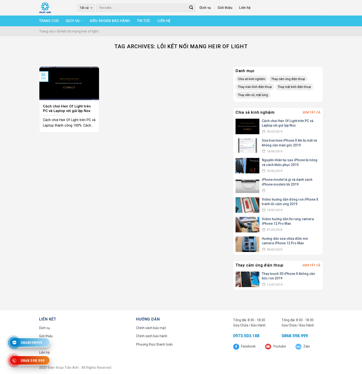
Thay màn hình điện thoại (255, 87)
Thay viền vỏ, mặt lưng (253, 95)
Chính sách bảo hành (151, 336)
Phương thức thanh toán (154, 344)
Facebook (248, 346)
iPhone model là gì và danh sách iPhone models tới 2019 (287, 182)
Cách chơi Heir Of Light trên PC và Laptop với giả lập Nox (287, 123)
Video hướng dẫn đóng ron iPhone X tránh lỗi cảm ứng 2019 (290, 202)
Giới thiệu (225, 8)
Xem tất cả (311, 112)
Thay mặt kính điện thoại (294, 87)
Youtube (279, 346)
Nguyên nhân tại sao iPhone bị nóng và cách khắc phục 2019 (289, 162)
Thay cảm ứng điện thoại (288, 79)
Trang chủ (49, 21)
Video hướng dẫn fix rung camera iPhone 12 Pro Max (288, 221)
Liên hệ (245, 8)
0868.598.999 (295, 335)
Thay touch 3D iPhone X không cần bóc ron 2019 (288, 276)
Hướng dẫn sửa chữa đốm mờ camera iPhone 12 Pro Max (285, 241)
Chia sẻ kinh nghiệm (251, 79)
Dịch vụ (205, 8)
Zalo (306, 346)
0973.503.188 (246, 335)
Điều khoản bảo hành (110, 21)
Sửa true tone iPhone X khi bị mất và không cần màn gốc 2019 (289, 143)
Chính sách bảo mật (151, 328)
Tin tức (143, 21)
